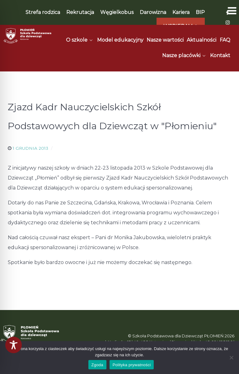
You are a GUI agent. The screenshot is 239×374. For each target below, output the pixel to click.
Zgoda (97, 365)
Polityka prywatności (132, 365)
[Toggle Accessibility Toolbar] (13, 345)
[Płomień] (27, 35)
